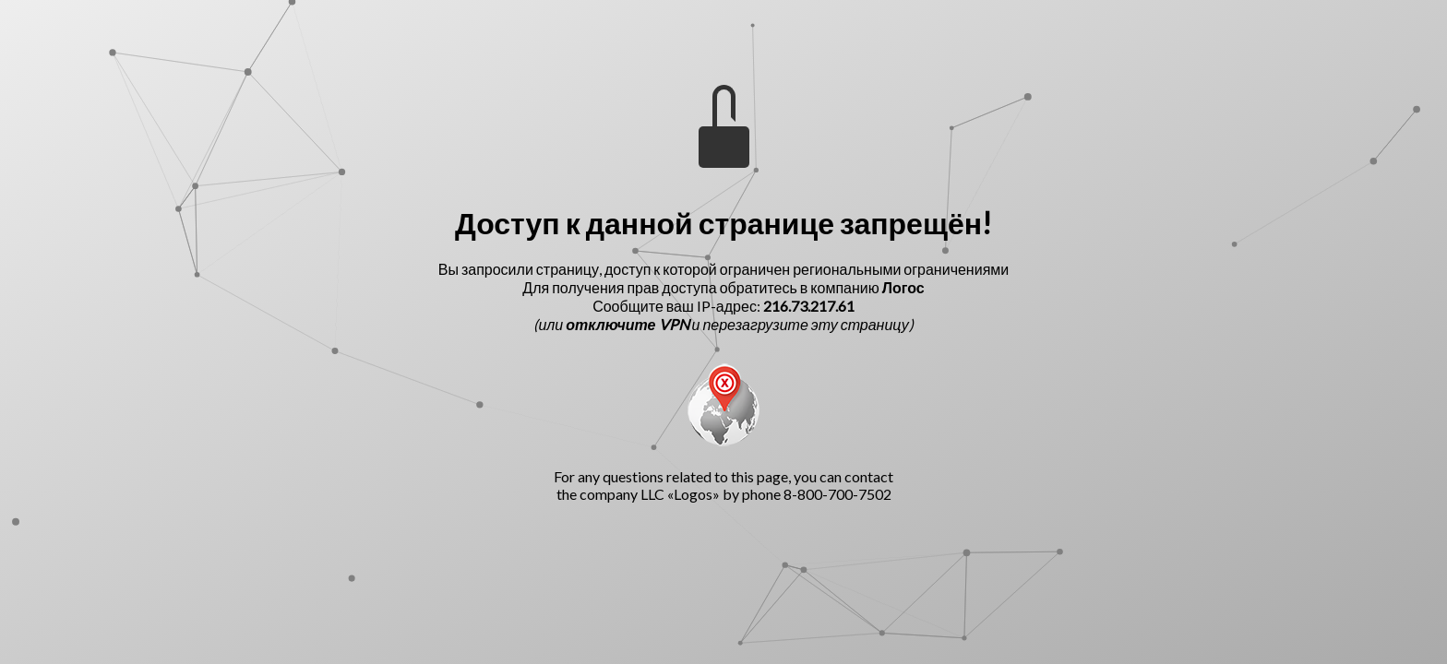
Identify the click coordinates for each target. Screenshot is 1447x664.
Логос (903, 287)
